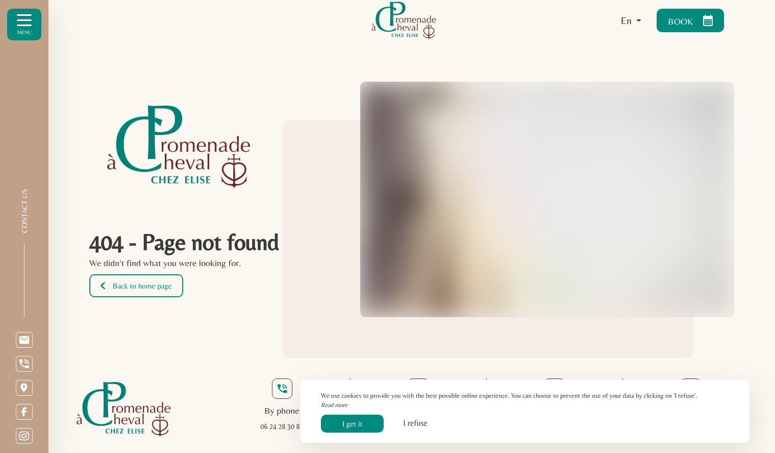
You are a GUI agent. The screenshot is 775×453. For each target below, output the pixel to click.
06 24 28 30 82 (282, 426)
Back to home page (136, 285)
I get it (352, 423)
